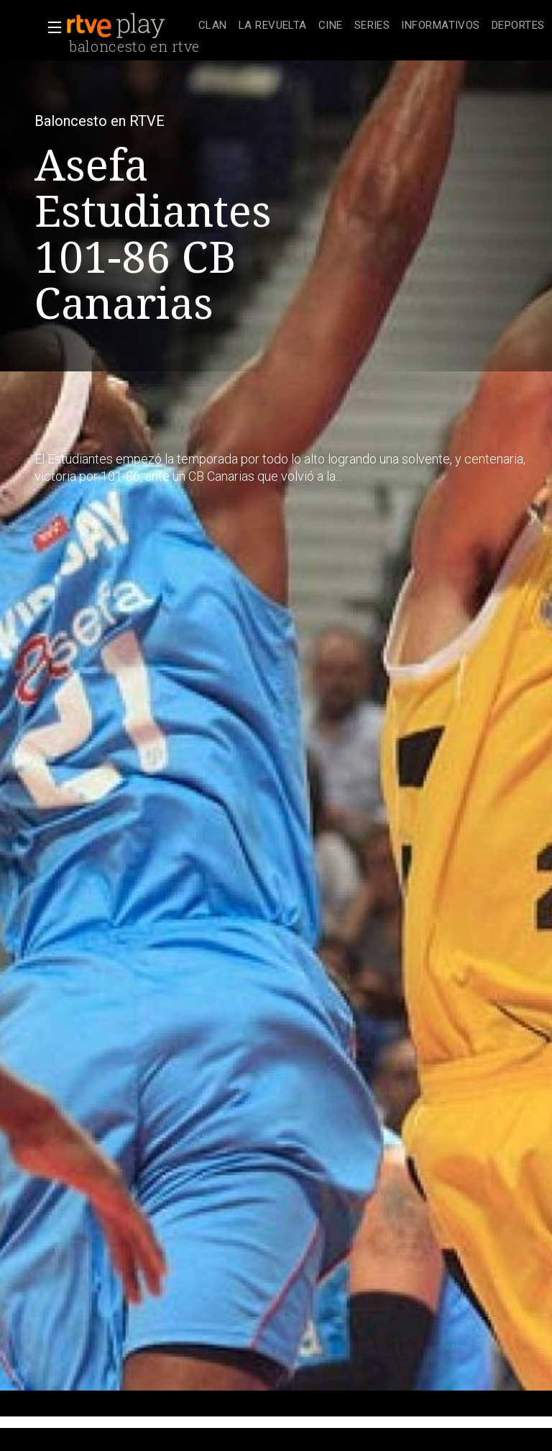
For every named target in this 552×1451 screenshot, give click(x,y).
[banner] (129, 26)
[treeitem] (212, 26)
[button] (50, 27)
